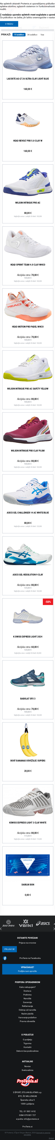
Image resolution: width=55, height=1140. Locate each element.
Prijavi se (9, 949)
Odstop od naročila (27, 1010)
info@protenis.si (31, 1119)
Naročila (27, 998)
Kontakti (27, 1047)
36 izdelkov (32, 34)
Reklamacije (27, 1006)
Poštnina (27, 994)
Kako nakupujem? (27, 987)
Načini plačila (27, 1014)
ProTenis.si (27, 1126)
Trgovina (27, 1043)
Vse (42, 34)
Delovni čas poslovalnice (27, 1051)
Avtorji (51, 1138)
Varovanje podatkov (27, 1017)
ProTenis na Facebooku (30, 958)
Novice (27, 1066)
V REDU (9, 24)
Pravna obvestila (27, 1021)
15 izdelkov (19, 34)
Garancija (27, 1002)
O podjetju (27, 1039)
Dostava (27, 991)
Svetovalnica (27, 1070)
